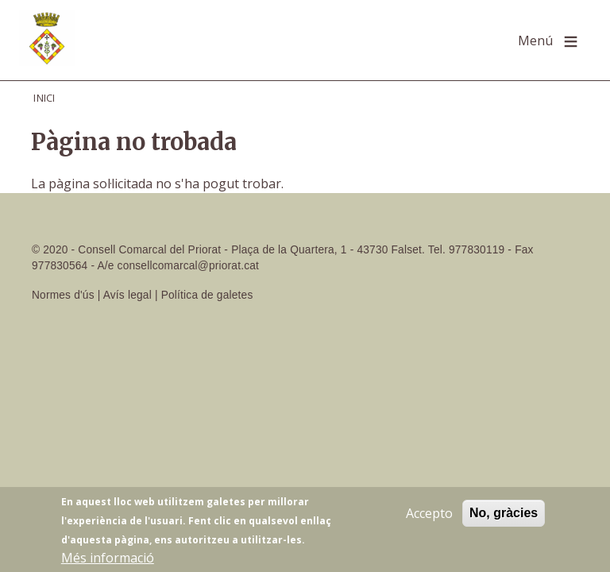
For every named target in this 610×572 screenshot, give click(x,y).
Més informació (107, 559)
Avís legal (127, 295)
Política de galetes (207, 295)
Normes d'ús (63, 295)
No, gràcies (503, 514)
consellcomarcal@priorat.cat (188, 266)
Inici (44, 98)
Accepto (429, 515)
